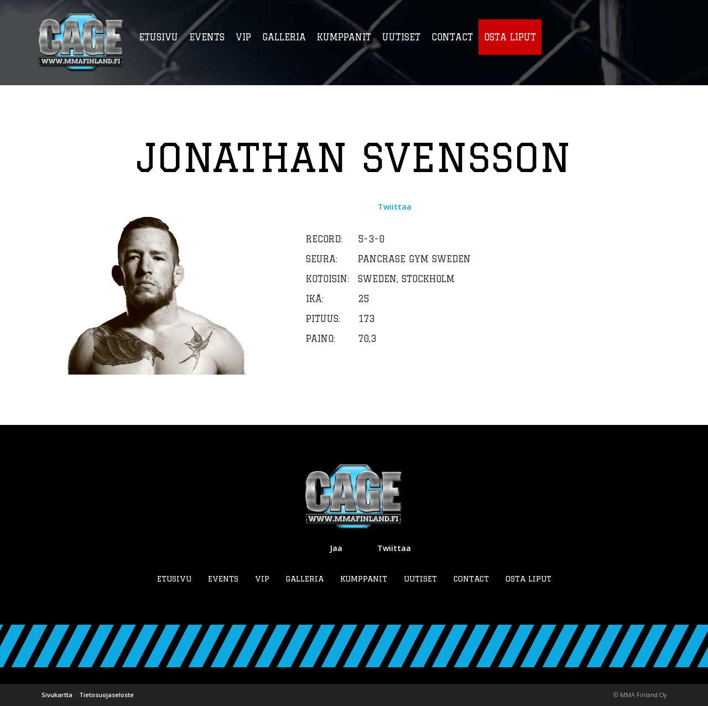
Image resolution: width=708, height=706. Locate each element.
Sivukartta (56, 695)
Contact (471, 578)
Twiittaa (395, 206)
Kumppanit (363, 578)
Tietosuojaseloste (106, 695)
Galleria (305, 578)
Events (223, 578)
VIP (262, 578)
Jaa (336, 548)
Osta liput (528, 578)
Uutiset (420, 578)
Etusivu (174, 578)
